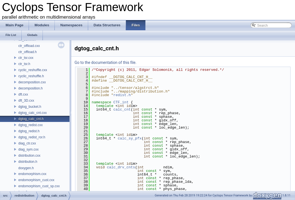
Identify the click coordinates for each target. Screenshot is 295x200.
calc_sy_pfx (130, 138)
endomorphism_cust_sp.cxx (39, 186)
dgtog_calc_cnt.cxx (32, 113)
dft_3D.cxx (26, 100)
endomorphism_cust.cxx (36, 180)
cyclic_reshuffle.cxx (32, 70)
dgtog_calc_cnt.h (31, 119)
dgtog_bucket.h (29, 107)
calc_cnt (122, 109)
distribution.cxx (29, 156)
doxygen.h (26, 168)
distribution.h (27, 162)
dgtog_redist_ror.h (31, 137)
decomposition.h (30, 88)
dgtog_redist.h (28, 131)
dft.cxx (23, 94)
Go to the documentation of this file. (106, 62)
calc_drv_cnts (121, 167)
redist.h (122, 95)
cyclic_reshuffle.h (31, 76)
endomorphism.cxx (32, 174)
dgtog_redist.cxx (30, 125)
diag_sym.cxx (28, 149)
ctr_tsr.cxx (25, 58)
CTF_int (121, 102)
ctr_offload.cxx (29, 46)
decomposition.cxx (32, 82)
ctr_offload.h (27, 52)
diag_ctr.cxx (27, 143)
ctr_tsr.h (24, 64)
